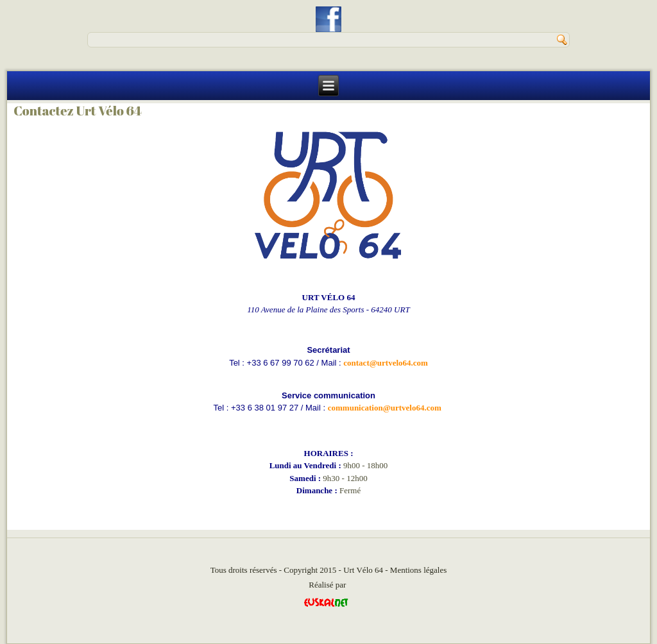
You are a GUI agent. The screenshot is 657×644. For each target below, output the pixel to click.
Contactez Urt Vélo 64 (77, 110)
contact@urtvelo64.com (385, 363)
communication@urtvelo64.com (384, 407)
